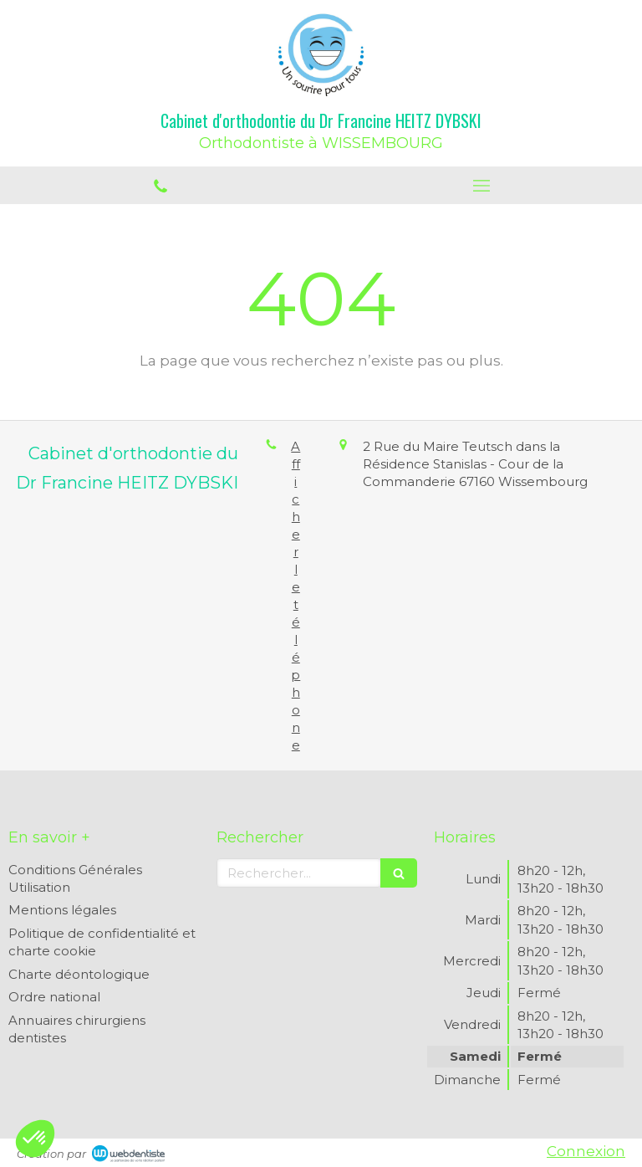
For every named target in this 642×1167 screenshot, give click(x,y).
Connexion (586, 1151)
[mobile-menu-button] (481, 185)
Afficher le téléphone (295, 595)
